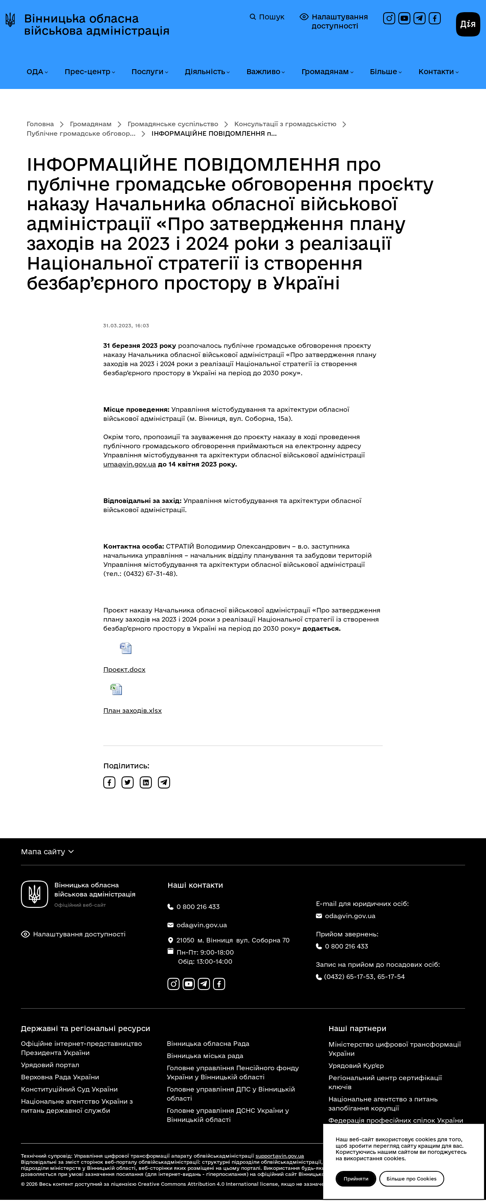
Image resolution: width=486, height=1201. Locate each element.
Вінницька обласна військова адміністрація (97, 24)
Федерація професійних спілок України (395, 1121)
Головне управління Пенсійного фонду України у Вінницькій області (233, 1073)
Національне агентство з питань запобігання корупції (383, 1104)
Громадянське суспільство (173, 123)
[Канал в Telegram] (419, 18)
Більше (383, 71)
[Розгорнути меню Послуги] (166, 72)
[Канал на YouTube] (404, 18)
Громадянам (325, 71)
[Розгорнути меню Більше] (399, 72)
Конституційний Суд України (69, 1090)
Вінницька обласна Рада (208, 1044)
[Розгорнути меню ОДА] (46, 72)
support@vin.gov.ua (280, 1157)
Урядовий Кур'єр (356, 1066)
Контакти (436, 71)
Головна (40, 123)
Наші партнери (357, 1029)
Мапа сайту (43, 852)
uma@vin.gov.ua (129, 464)
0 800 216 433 (342, 946)
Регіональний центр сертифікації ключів (385, 1083)
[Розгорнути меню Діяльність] (227, 72)
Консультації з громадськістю (285, 123)
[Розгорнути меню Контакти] (456, 72)
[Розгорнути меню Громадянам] (351, 72)
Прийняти (356, 1178)
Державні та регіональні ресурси (85, 1029)
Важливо (263, 71)
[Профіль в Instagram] (389, 18)
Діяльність (205, 71)
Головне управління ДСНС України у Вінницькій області (228, 1116)
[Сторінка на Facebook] (435, 18)
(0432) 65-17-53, (350, 977)
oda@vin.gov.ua (346, 916)
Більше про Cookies (414, 1178)
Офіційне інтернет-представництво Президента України (81, 1049)
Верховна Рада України (60, 1078)
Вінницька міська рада (205, 1056)
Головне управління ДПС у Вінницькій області (231, 1095)
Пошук (267, 16)
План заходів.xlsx (132, 710)
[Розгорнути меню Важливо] (283, 72)
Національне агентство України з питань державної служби (77, 1107)
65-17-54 (391, 977)
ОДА (35, 71)
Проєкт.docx (124, 669)
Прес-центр (87, 71)
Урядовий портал (50, 1065)
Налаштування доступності (334, 21)
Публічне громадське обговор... (81, 133)
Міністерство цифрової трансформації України (394, 1050)
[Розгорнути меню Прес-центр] (113, 72)
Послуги (147, 71)
